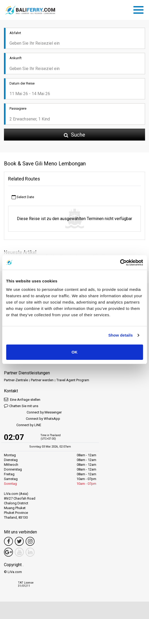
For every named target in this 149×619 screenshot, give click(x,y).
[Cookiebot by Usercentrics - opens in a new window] (120, 262)
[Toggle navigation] (140, 9)
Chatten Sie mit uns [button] (21, 405)
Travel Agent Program (72, 380)
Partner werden (42, 380)
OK (74, 352)
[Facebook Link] (8, 541)
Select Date (23, 197)
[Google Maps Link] (8, 552)
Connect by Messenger (33, 412)
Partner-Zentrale (16, 380)
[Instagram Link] (30, 541)
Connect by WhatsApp (32, 419)
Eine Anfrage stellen (22, 399)
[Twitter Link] (19, 541)
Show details (120, 335)
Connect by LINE (22, 425)
